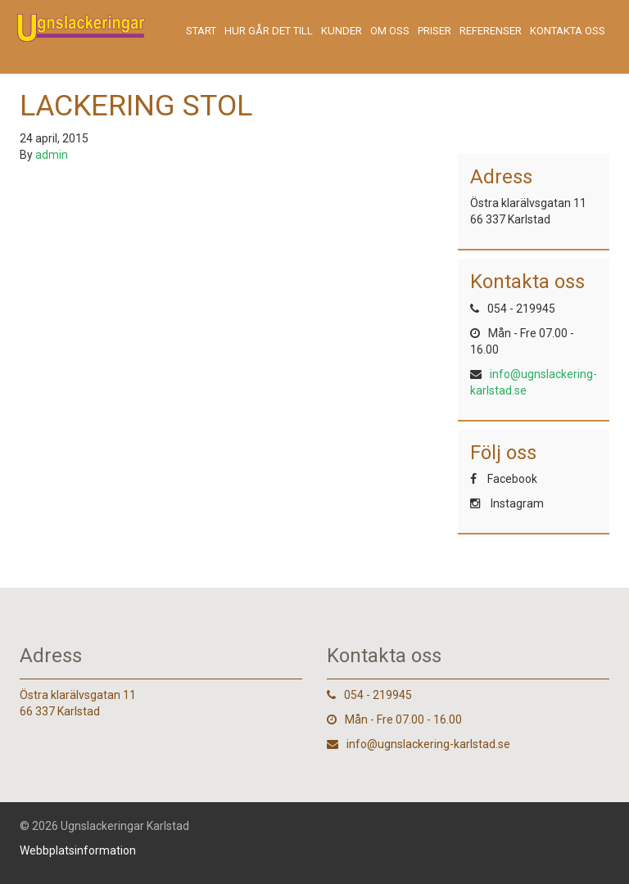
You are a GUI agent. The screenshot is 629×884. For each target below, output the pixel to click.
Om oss (390, 31)
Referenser (490, 31)
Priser (434, 31)
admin (51, 154)
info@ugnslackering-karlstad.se (428, 744)
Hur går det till (268, 31)
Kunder (341, 31)
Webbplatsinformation (78, 850)
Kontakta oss (567, 31)
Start (201, 31)
